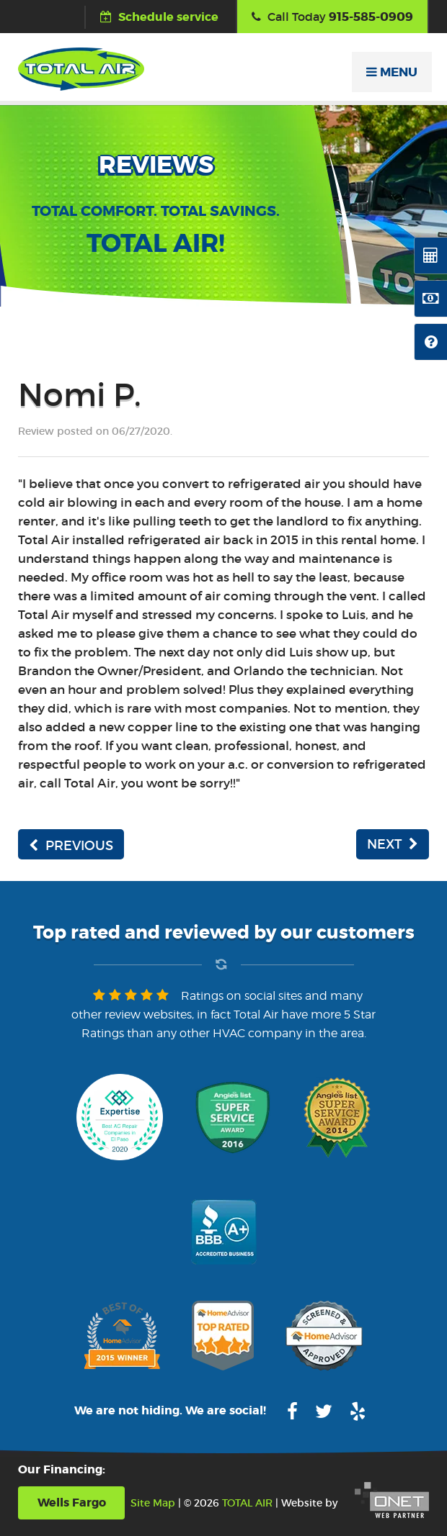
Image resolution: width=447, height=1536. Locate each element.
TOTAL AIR (247, 1502)
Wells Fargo (71, 1502)
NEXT (392, 844)
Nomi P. (79, 395)
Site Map (152, 1502)
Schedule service (159, 16)
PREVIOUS (71, 846)
